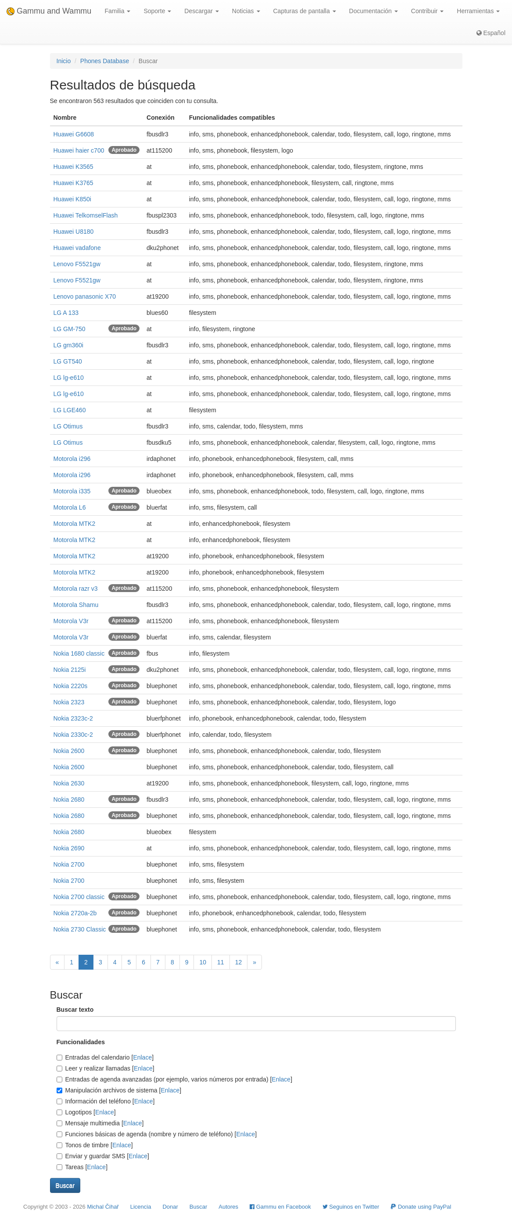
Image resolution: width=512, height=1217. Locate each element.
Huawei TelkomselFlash (86, 215)
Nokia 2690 (69, 848)
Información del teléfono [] (106, 1101)
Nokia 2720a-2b (75, 913)
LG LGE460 (70, 410)
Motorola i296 (72, 458)
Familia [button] (117, 10)
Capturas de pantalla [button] (304, 10)
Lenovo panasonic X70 (85, 296)
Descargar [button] (201, 10)
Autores (228, 1206)
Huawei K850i (72, 199)
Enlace (142, 1057)
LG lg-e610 (69, 377)
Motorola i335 (72, 491)
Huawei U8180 (74, 231)
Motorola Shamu (76, 604)
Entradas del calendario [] (105, 1057)
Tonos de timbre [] (95, 1145)
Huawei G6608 (74, 134)
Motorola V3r (71, 621)
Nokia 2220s (71, 685)
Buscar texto (75, 1009)
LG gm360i (68, 345)
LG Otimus (68, 426)
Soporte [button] (157, 10)
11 (220, 962)
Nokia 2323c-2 (73, 718)
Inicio (64, 60)
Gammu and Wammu (49, 11)
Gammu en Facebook (280, 1206)
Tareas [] (82, 1167)
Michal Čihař (102, 1206)
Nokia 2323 (69, 702)
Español (490, 32)
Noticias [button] (246, 10)
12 (238, 962)
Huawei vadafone (77, 247)
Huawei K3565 (73, 166)
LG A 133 (66, 312)
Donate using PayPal (420, 1206)
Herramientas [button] (478, 10)
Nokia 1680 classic (79, 653)
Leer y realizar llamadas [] (105, 1068)
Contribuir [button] (427, 10)
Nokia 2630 (69, 783)
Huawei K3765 (73, 182)
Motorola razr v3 (76, 588)
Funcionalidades (81, 1042)
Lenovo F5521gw (77, 264)
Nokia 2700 (69, 864)
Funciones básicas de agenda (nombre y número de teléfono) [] (157, 1134)
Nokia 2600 (69, 750)
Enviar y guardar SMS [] (103, 1156)
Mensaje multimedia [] (100, 1123)
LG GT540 (68, 361)
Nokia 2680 (69, 799)
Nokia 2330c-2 (73, 734)
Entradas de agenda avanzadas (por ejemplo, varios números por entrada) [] (175, 1079)
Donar (170, 1206)
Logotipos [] (86, 1112)
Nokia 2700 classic (79, 896)
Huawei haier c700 (79, 150)
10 (202, 962)
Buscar (198, 1206)
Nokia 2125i (70, 669)
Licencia (140, 1206)
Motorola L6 (70, 507)
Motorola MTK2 (75, 523)
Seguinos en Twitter (351, 1206)
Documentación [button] (373, 10)
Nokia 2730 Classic (80, 929)
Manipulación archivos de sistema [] (119, 1090)
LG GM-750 (70, 328)
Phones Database (104, 60)
